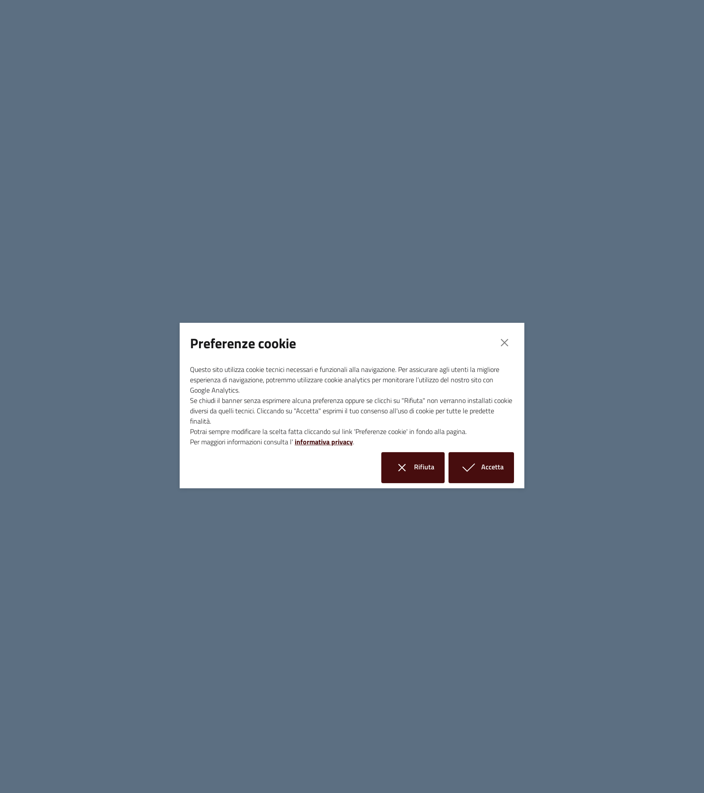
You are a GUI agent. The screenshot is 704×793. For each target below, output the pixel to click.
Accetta (486, 467)
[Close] (504, 342)
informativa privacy (324, 442)
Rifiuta (418, 467)
